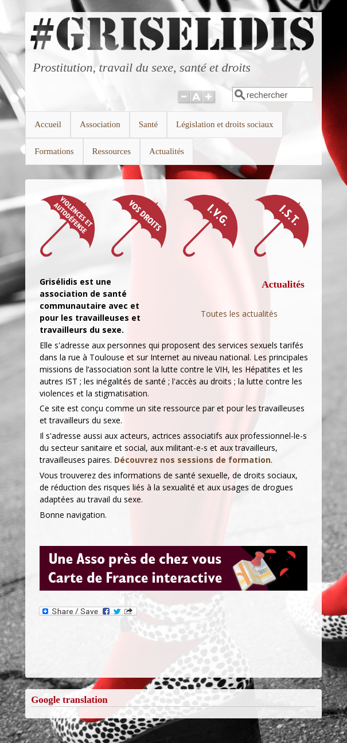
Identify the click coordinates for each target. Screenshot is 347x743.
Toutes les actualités (239, 313)
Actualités (166, 151)
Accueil (47, 124)
